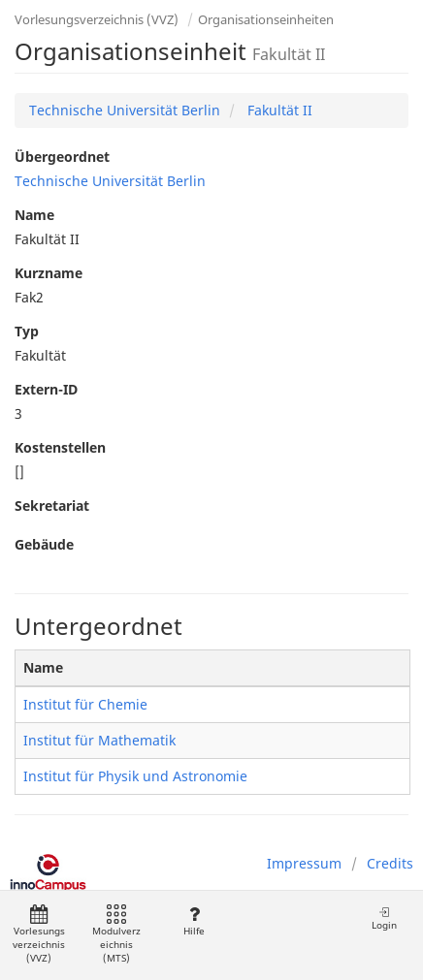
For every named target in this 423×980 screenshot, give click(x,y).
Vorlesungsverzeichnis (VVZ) (97, 19)
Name (34, 214)
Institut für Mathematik (99, 740)
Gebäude (44, 544)
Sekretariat (52, 505)
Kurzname (48, 273)
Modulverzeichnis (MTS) (116, 934)
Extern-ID (46, 389)
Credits (390, 863)
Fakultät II (278, 110)
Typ (27, 331)
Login (384, 918)
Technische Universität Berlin (124, 110)
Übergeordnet (62, 156)
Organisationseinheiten (266, 19)
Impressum (304, 863)
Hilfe (193, 921)
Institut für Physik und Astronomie (135, 776)
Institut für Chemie (85, 704)
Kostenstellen (60, 447)
